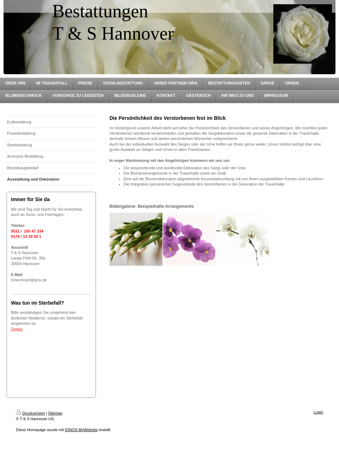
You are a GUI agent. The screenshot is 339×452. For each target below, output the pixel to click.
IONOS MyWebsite (81, 430)
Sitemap (55, 413)
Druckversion (30, 413)
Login (318, 412)
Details (17, 329)
